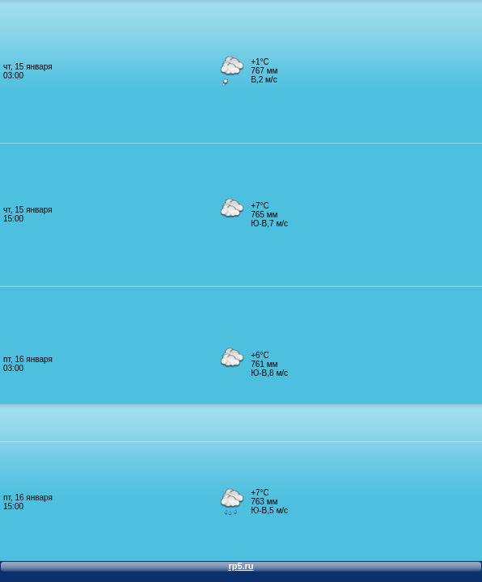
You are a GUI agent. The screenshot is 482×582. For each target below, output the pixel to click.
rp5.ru (240, 566)
